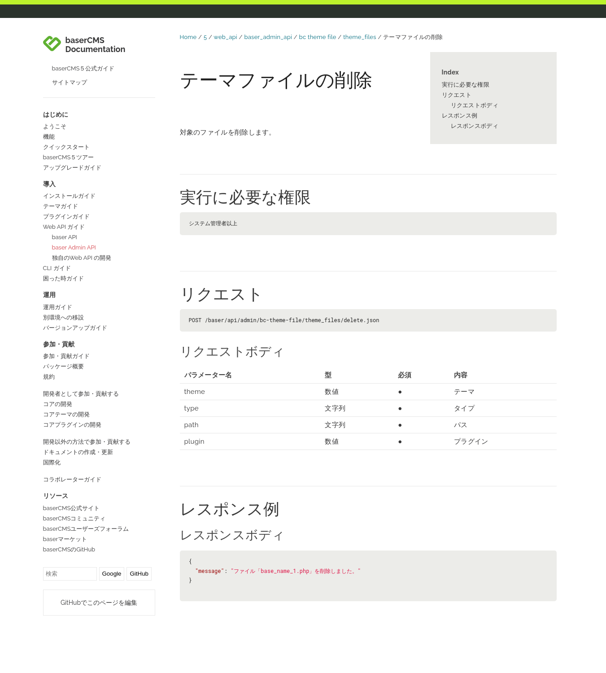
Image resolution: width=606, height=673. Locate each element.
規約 (49, 376)
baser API (64, 237)
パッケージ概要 (63, 366)
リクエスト (457, 95)
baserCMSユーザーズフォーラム (86, 528)
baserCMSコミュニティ (74, 518)
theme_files (359, 37)
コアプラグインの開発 (72, 424)
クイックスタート (66, 147)
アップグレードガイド (72, 167)
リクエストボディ (474, 105)
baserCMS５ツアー (68, 157)
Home (188, 37)
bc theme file (317, 37)
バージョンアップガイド (75, 327)
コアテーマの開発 (66, 414)
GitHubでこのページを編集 (99, 602)
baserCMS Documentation (95, 45)
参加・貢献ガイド (66, 356)
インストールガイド (69, 195)
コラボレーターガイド (72, 479)
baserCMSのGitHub (69, 549)
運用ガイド (57, 307)
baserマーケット (65, 539)
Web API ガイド (64, 226)
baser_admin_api (268, 37)
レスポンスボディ (474, 125)
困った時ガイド (63, 278)
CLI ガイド (57, 268)
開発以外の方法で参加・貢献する (87, 441)
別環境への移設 (63, 317)
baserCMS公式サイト (71, 508)
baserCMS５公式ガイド (83, 68)
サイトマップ (69, 82)
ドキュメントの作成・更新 (78, 452)
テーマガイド (60, 206)
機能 (49, 136)
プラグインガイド (66, 216)
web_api (225, 37)
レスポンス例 (460, 115)
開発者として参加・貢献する (81, 393)
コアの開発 (57, 404)
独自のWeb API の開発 (82, 257)
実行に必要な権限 (465, 84)
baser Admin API (74, 247)
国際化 (52, 462)
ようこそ (54, 126)
